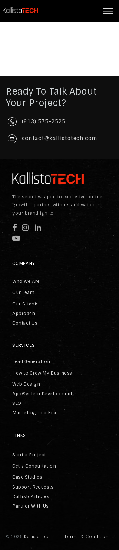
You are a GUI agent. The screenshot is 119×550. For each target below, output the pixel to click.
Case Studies (27, 477)
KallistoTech (37, 536)
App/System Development (42, 393)
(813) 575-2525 (43, 121)
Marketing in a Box (34, 413)
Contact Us (24, 323)
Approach (23, 313)
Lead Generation (31, 361)
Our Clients (25, 304)
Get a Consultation (34, 466)
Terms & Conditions (87, 536)
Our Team (23, 292)
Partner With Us (30, 506)
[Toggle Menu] (108, 11)
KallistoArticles (30, 496)
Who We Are (26, 281)
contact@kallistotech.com (59, 138)
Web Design (26, 384)
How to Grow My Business (42, 373)
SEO (16, 403)
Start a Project (29, 455)
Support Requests (33, 487)
